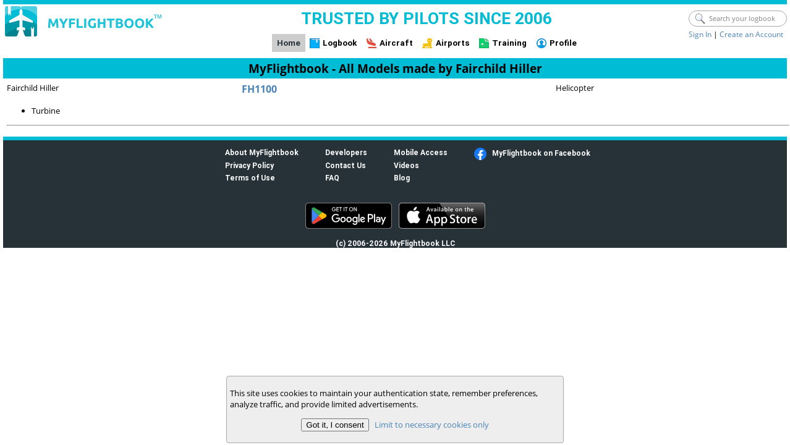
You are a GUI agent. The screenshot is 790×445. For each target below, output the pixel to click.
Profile (563, 43)
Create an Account (751, 34)
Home (288, 43)
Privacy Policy (249, 165)
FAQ (332, 177)
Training (509, 43)
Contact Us (345, 165)
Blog (402, 177)
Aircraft (396, 43)
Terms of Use (250, 177)
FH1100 (259, 89)
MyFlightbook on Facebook (541, 153)
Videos (406, 165)
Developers (346, 152)
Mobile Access (421, 152)
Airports (453, 43)
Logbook (340, 43)
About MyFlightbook (262, 152)
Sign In (700, 34)
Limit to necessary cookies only (432, 424)
